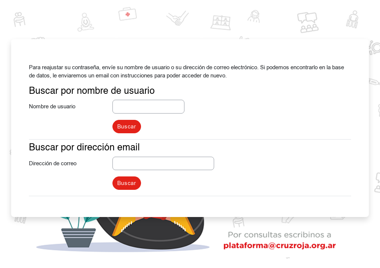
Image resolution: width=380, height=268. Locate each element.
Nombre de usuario (52, 106)
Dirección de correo (52, 163)
